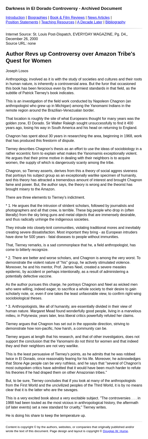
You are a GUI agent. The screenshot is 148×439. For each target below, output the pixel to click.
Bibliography (115, 22)
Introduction (15, 17)
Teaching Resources (57, 22)
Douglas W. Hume (115, 431)
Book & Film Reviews (67, 17)
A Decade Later (89, 22)
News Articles (99, 17)
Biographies (37, 17)
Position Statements (22, 22)
